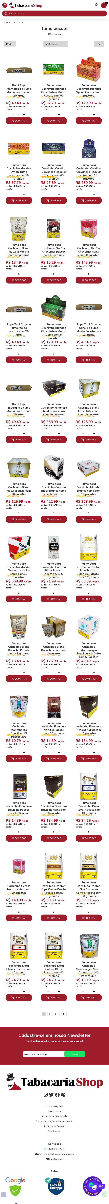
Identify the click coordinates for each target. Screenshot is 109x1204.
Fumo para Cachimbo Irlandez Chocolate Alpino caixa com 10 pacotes (19, 566)
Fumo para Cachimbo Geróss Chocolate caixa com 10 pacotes (88, 247)
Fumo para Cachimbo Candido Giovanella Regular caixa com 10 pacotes (88, 167)
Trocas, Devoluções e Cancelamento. (54, 1121)
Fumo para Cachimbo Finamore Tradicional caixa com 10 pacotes (54, 407)
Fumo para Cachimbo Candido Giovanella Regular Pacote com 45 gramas (53, 167)
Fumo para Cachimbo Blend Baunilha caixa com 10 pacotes (53, 646)
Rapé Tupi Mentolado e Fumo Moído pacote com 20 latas (19, 88)
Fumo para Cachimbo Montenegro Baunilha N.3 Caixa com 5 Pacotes (88, 646)
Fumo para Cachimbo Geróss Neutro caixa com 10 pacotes (18, 885)
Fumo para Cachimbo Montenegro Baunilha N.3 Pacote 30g (19, 726)
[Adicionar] (24, 114)
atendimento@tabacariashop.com (54, 1153)
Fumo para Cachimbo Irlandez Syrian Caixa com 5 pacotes (88, 88)
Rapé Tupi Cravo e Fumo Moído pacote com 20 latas (19, 327)
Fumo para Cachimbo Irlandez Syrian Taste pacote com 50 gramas (19, 167)
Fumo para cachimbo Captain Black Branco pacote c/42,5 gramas (54, 566)
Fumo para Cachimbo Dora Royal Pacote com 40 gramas (88, 805)
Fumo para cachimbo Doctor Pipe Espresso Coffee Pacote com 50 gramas (88, 885)
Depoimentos (54, 1131)
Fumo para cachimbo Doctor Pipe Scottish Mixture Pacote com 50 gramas (88, 566)
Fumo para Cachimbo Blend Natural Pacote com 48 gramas (18, 247)
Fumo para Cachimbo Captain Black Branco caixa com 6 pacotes (53, 486)
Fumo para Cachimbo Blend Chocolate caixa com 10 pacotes (88, 407)
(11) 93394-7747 (54, 1148)
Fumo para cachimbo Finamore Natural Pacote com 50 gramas (54, 726)
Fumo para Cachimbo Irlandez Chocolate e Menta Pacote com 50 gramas (53, 88)
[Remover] (13, 114)
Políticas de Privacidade (54, 1116)
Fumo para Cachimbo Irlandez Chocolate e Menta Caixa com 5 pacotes (53, 327)
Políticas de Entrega (54, 1126)
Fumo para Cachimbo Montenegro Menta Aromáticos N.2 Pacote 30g (88, 965)
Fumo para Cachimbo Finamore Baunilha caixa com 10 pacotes (54, 805)
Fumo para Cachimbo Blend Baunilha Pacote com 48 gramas (19, 646)
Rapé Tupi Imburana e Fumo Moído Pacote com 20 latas (19, 407)
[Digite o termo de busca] (58, 13)
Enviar (75, 1054)
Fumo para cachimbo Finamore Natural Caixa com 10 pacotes (88, 726)
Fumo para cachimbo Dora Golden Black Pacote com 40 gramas (54, 965)
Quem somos (54, 1111)
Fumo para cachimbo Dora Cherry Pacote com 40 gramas (18, 965)
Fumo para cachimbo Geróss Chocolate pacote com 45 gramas (54, 247)
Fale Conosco (54, 1158)
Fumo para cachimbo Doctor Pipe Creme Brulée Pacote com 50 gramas (54, 885)
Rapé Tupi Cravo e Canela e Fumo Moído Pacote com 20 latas (88, 327)
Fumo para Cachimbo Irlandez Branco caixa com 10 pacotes (88, 486)
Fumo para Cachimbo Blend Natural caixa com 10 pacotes (19, 486)
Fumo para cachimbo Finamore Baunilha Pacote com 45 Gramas (19, 805)
